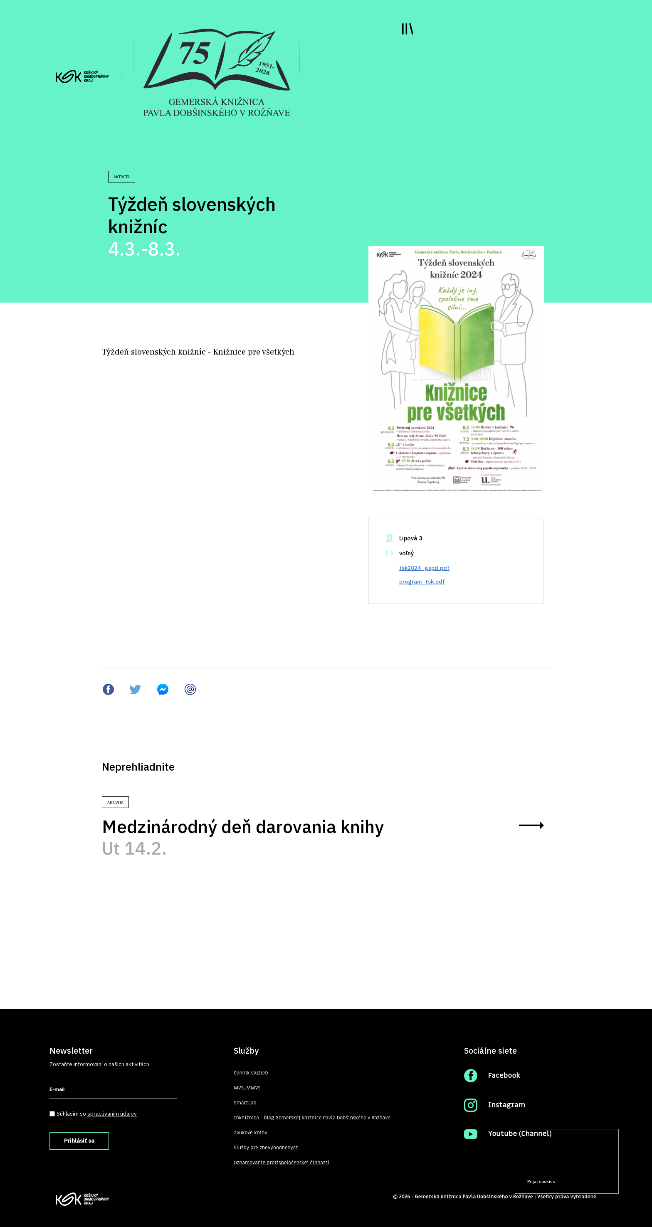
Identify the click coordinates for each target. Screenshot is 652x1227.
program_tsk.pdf (422, 581)
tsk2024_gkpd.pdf (424, 568)
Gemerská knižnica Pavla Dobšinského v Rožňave (474, 1196)
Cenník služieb (251, 1072)
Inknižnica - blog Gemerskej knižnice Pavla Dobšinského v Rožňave (312, 1117)
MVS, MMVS (247, 1087)
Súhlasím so (97, 1113)
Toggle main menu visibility (407, 28)
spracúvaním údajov (112, 1113)
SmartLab (245, 1102)
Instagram (506, 1105)
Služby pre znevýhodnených (266, 1147)
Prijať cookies (541, 1181)
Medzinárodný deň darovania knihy (243, 826)
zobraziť (531, 825)
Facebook (504, 1075)
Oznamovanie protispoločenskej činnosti (281, 1162)
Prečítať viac (586, 1165)
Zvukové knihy (250, 1132)
